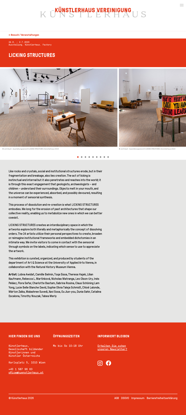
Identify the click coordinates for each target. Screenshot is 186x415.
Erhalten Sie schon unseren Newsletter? (112, 347)
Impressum (137, 398)
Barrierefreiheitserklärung (162, 398)
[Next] (139, 113)
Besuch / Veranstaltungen (25, 35)
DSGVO (125, 398)
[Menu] (182, 5)
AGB (116, 398)
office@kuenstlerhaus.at (26, 372)
